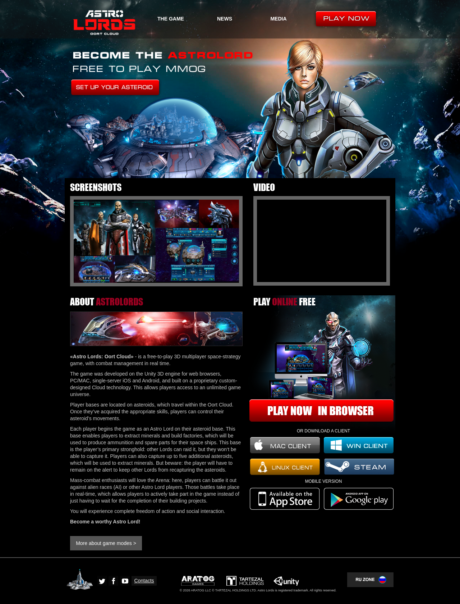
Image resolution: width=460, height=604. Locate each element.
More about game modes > (106, 543)
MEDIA (278, 19)
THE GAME (170, 19)
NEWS (224, 19)
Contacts (144, 580)
